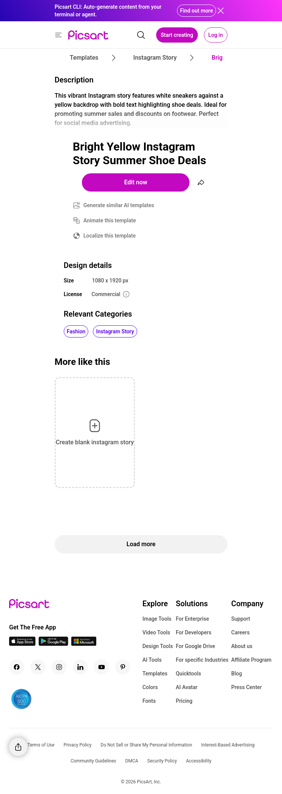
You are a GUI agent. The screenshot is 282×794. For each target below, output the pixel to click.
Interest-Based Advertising (228, 745)
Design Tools (158, 646)
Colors (150, 687)
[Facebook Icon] (16, 667)
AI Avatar (186, 687)
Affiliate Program (251, 660)
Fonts (149, 701)
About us (241, 646)
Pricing (184, 701)
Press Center (246, 687)
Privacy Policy (78, 745)
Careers (240, 632)
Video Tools (156, 632)
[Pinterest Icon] (122, 667)
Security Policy (162, 761)
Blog (236, 673)
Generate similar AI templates (118, 205)
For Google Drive (195, 646)
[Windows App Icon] (83, 643)
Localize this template (109, 236)
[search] (141, 35)
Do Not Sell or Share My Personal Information (146, 745)
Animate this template (109, 220)
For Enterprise (192, 619)
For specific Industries (202, 660)
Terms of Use (41, 745)
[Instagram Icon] (59, 667)
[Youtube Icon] (101, 667)
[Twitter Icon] (37, 667)
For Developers (194, 632)
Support (240, 619)
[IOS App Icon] (22, 643)
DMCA (131, 761)
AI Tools (152, 660)
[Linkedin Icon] (80, 667)
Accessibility (199, 761)
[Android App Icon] (53, 643)
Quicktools (188, 673)
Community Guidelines (93, 761)
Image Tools (157, 619)
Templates (155, 673)
